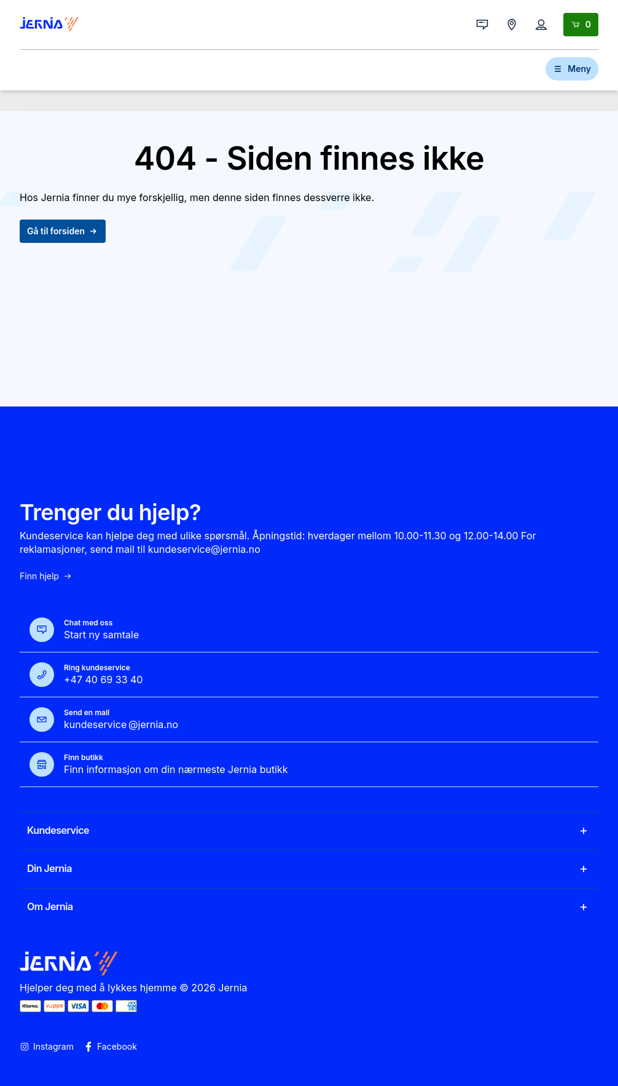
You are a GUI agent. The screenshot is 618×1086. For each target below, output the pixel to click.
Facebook (110, 1047)
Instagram (47, 1047)
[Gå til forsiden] (49, 25)
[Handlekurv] (580, 24)
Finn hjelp (46, 576)
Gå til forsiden (62, 231)
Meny (572, 68)
